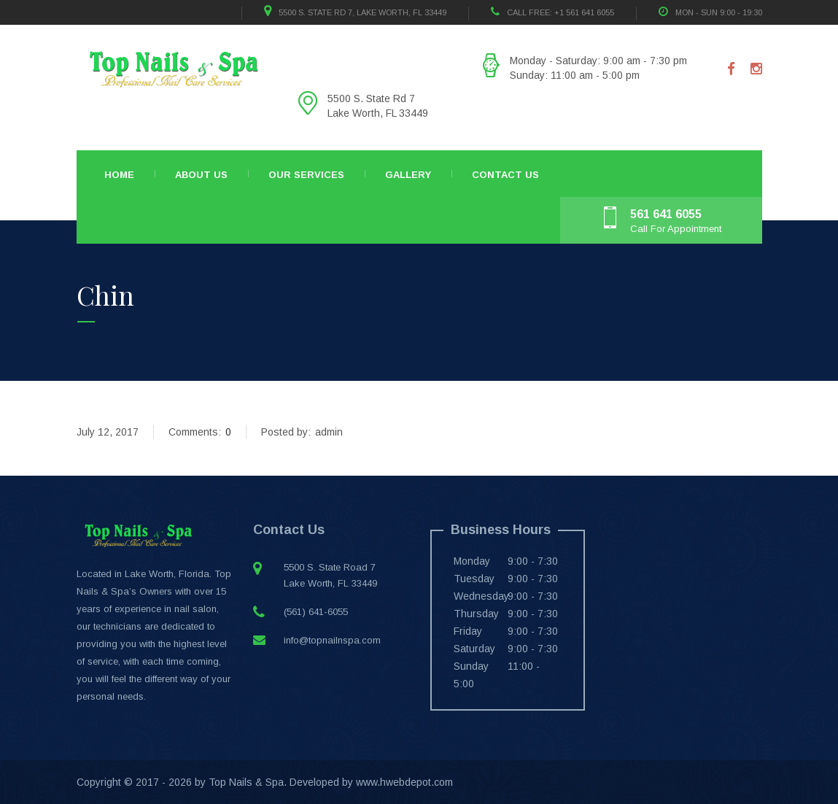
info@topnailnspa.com (332, 640)
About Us (201, 174)
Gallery (408, 174)
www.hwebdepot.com (404, 782)
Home (119, 174)
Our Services (306, 174)
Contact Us (505, 174)
